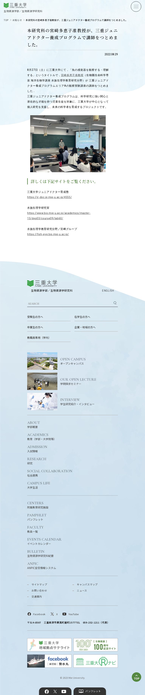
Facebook (47, 692)
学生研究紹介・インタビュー (89, 401)
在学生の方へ (82, 317)
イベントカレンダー (44, 541)
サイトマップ (39, 584)
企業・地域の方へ (85, 327)
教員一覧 (35, 529)
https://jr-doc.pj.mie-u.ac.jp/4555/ (49, 197)
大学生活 (38, 485)
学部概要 (33, 424)
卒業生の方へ (35, 327)
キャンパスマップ (87, 584)
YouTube (63, 692)
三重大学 (42, 283)
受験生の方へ (35, 317)
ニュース (82, 590)
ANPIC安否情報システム (41, 565)
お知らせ (17, 20)
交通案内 (37, 596)
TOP (6, 20)
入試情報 (37, 448)
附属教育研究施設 (37, 505)
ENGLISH (108, 290)
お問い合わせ (39, 590)
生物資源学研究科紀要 (40, 553)
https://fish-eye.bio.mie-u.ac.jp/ (48, 234)
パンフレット (36, 517)
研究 (36, 461)
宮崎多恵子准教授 (72, 75)
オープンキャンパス (89, 361)
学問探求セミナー (89, 381)
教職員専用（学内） (39, 337)
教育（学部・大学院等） (41, 436)
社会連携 (49, 473)
